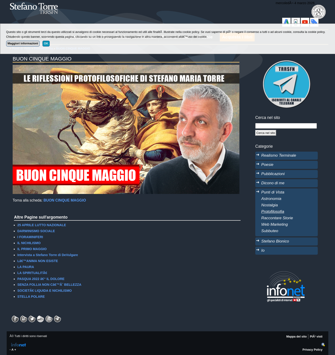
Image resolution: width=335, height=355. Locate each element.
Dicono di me (272, 183)
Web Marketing (274, 224)
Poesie (267, 164)
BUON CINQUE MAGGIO (64, 200)
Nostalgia (269, 205)
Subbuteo (269, 230)
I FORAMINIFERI (30, 237)
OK (46, 43)
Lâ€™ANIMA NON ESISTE (37, 261)
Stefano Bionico (275, 241)
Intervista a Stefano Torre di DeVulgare (47, 255)
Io (262, 250)
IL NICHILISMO (28, 243)
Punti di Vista (272, 192)
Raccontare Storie (277, 218)
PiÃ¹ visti (316, 336)
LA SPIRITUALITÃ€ (32, 273)
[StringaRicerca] (286, 126)
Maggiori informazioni (23, 43)
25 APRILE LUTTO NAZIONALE (41, 225)
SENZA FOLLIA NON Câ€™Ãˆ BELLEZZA (49, 284)
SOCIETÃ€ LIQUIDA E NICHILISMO (44, 290)
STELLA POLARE (31, 296)
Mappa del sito (296, 336)
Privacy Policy (313, 349)
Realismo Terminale (278, 155)
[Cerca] (265, 133)
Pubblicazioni (273, 173)
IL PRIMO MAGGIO (32, 249)
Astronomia (271, 198)
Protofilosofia (272, 211)
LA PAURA (25, 267)
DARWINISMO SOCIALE (36, 231)
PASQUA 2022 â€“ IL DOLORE (40, 279)
